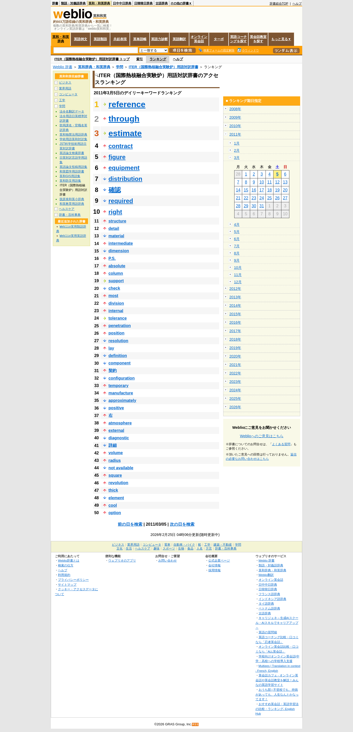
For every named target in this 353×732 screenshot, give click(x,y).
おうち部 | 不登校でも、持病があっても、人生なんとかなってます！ (277, 694)
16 (254, 190)
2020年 (235, 356)
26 (277, 198)
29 (246, 206)
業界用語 (65, 88)
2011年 (235, 134)
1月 (237, 143)
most (113, 295)
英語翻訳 (179, 39)
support (116, 281)
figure (117, 157)
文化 (119, 548)
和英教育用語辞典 (72, 204)
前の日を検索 (130, 524)
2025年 (235, 398)
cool (113, 505)
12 (277, 182)
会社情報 (214, 565)
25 (269, 198)
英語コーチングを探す (238, 39)
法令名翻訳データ (72, 111)
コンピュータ (68, 94)
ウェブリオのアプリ (122, 560)
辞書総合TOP (279, 3)
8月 (237, 253)
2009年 (235, 117)
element (116, 498)
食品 (190, 548)
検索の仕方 (65, 565)
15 (246, 190)
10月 (238, 268)
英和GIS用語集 (70, 176)
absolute (117, 266)
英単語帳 (139, 39)
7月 (237, 246)
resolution (118, 341)
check (114, 288)
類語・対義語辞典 (73, 3)
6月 (237, 239)
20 (285, 190)
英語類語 (100, 39)
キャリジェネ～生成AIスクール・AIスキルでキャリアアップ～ (277, 622)
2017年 (235, 331)
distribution (125, 178)
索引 (139, 59)
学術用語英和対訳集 (73, 139)
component (120, 363)
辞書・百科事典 (70, 215)
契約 (113, 370)
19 (277, 190)
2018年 (235, 339)
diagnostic (119, 438)
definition (118, 355)
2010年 (235, 126)
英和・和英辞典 (99, 3)
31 (261, 206)
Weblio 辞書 (62, 67)
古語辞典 (161, 3)
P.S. (112, 258)
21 (238, 198)
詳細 (113, 445)
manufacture (121, 393)
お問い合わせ (167, 560)
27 (285, 198)
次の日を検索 (182, 524)
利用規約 (64, 574)
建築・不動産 (222, 544)
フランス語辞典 (269, 594)
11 (269, 182)
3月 (237, 158)
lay (111, 348)
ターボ (219, 39)
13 (285, 182)
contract (121, 146)
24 (261, 198)
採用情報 (214, 570)
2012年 (235, 289)
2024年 (235, 390)
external (116, 430)
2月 (237, 150)
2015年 (235, 314)
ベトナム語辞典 (269, 608)
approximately (122, 400)
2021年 (235, 365)
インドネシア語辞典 (272, 599)
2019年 (235, 348)
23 (254, 198)
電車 (167, 544)
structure (117, 221)
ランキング (158, 59)
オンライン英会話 (199, 39)
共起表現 (120, 39)
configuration (122, 378)
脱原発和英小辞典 (72, 199)
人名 (200, 548)
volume (116, 453)
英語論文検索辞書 (72, 153)
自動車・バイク (184, 544)
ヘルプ (297, 3)
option (115, 513)
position (116, 333)
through (124, 118)
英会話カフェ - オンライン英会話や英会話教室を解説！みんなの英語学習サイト (277, 680)
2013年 (235, 297)
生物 (181, 548)
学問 (119, 67)
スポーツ (169, 548)
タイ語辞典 (266, 603)
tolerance (118, 318)
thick (113, 490)
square (115, 475)
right (115, 211)
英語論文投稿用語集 (73, 167)
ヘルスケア (66, 209)
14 (238, 190)
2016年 (235, 322)
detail (114, 228)
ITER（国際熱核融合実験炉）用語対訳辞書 (163, 67)
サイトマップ (67, 584)
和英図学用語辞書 (72, 171)
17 (261, 190)
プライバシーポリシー (73, 579)
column (116, 273)
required (121, 200)
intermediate (121, 243)
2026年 (235, 407)
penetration (120, 325)
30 (254, 206)
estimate (125, 133)
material (116, 236)
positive (116, 408)
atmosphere (120, 423)
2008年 (235, 109)
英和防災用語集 (70, 180)
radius (115, 460)
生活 (129, 548)
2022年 (235, 373)
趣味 (156, 548)
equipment (124, 167)
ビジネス (65, 82)
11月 (238, 275)
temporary (119, 385)
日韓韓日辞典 (143, 3)
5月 (237, 232)
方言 (209, 548)
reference (127, 104)
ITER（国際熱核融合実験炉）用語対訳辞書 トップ (92, 59)
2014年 (235, 305)
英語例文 (80, 39)
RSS (195, 724)
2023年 (235, 382)
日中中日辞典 (122, 3)
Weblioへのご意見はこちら (261, 436)
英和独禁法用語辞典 (73, 134)
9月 (237, 260)
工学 (62, 100)
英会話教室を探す (258, 39)
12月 (238, 282)
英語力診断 (159, 39)
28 (238, 206)
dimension (119, 251)
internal (116, 311)
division (116, 303)
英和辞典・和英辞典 (94, 67)
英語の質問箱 (268, 632)
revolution (118, 483)
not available (121, 468)
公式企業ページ (219, 560)
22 (246, 198)
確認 (115, 189)
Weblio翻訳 (266, 574)
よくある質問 (281, 444)
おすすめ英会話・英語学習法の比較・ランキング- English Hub (277, 708)
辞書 (55, 3)
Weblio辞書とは (68, 560)
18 (269, 190)
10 (261, 182)
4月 (237, 224)
